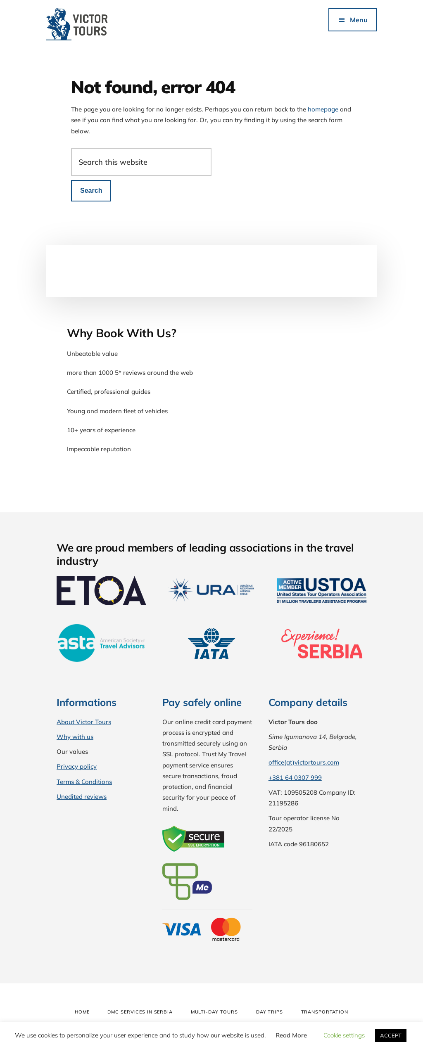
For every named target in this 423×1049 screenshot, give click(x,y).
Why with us (75, 737)
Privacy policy (77, 766)
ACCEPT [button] (391, 1035)
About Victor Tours (84, 722)
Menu (359, 20)
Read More (291, 1035)
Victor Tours (108, 24)
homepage (323, 109)
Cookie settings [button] (344, 1035)
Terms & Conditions (84, 782)
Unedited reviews (82, 796)
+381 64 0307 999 (295, 777)
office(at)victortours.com (304, 762)
